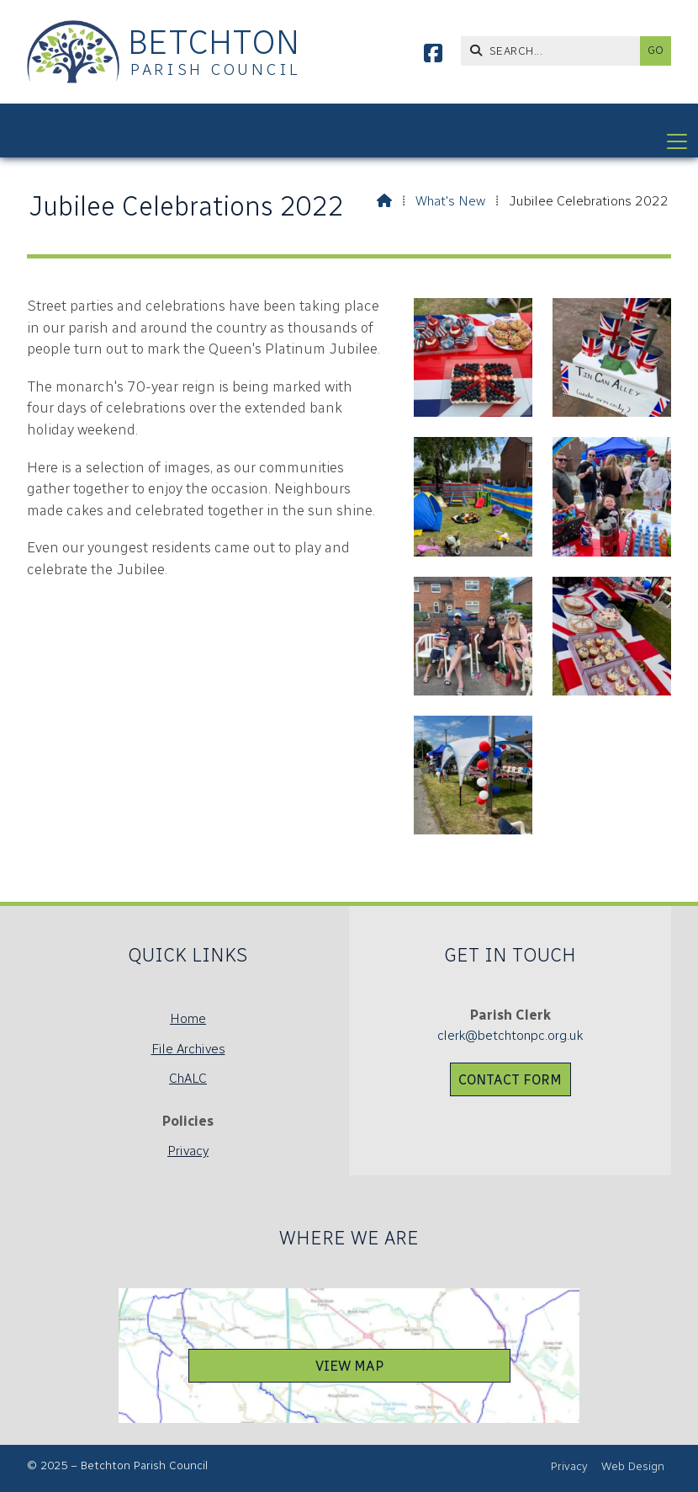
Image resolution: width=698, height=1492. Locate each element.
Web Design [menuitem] (632, 1466)
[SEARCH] (554, 51)
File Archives (188, 1049)
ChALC (188, 1078)
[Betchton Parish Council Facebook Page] (433, 56)
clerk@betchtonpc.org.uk (510, 1035)
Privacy (188, 1151)
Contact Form (510, 1080)
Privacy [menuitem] (569, 1466)
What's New (450, 201)
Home (188, 1018)
